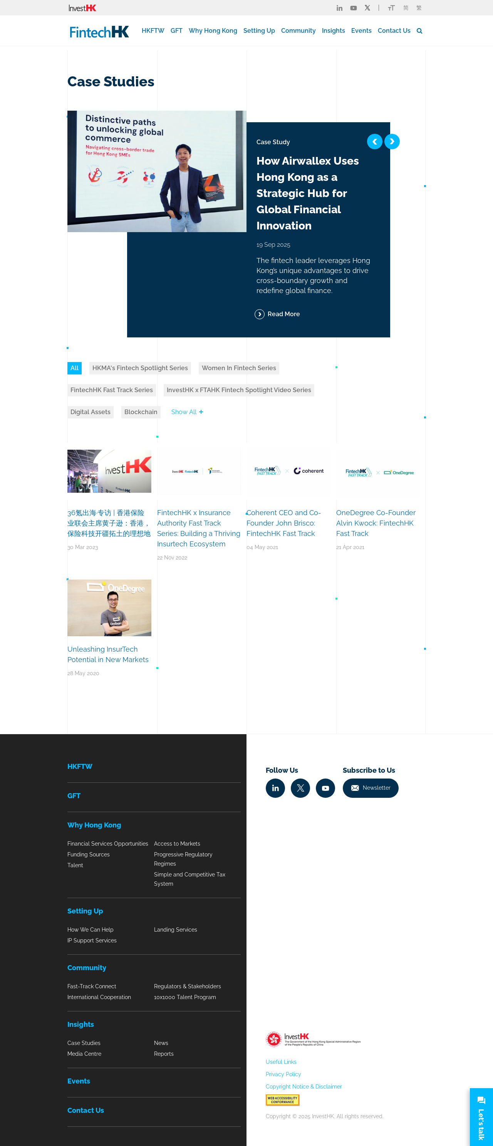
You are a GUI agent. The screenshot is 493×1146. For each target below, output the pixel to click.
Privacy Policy (283, 1074)
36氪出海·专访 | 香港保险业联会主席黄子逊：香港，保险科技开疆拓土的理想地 (109, 523)
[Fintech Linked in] (339, 7)
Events (361, 30)
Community (298, 30)
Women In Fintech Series (239, 368)
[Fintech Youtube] (353, 7)
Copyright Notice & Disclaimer (304, 1087)
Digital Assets (90, 412)
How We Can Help (90, 930)
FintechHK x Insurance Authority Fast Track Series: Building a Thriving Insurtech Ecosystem (198, 528)
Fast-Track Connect (91, 986)
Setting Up (259, 30)
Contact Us (394, 30)
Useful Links (281, 1062)
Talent (75, 865)
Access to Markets (177, 844)
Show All (187, 412)
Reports (164, 1054)
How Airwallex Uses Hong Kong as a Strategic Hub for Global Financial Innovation (308, 193)
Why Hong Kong (213, 30)
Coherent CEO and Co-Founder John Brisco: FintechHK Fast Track (283, 523)
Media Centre (84, 1054)
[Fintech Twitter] (367, 7)
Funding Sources (88, 854)
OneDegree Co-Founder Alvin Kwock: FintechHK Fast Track (376, 523)
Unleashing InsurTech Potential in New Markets (108, 654)
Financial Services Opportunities (107, 844)
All (74, 368)
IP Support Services (92, 940)
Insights (333, 30)
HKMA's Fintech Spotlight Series (140, 368)
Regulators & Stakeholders (187, 986)
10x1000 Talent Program (185, 997)
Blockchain (141, 412)
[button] (374, 141)
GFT (177, 30)
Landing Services (175, 930)
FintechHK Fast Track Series (111, 390)
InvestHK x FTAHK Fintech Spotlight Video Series (239, 390)
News (161, 1043)
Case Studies (84, 1043)
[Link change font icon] (391, 7)
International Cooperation (99, 997)
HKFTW (153, 30)
